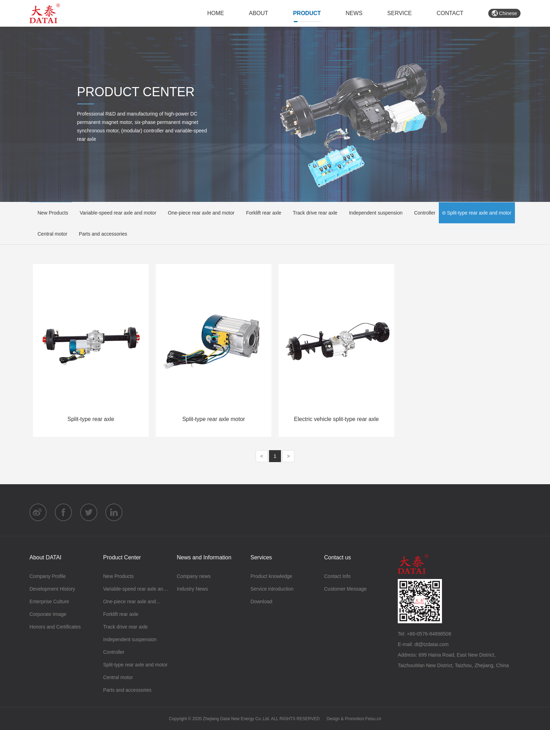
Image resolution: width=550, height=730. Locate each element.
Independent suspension (373, 213)
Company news (194, 576)
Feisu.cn (373, 718)
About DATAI (45, 557)
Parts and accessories (100, 234)
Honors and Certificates (55, 627)
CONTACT (450, 13)
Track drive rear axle (312, 213)
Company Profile (47, 576)
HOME (215, 13)
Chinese (504, 13)
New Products (50, 213)
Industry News (192, 589)
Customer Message (345, 589)
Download (261, 601)
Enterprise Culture (49, 601)
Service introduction (272, 589)
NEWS (354, 13)
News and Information (204, 557)
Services (261, 557)
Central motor (50, 234)
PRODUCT (307, 13)
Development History (52, 589)
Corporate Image (47, 614)
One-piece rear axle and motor (199, 213)
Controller (422, 213)
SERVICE (399, 13)
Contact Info (337, 576)
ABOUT (258, 13)
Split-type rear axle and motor (476, 213)
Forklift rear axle (261, 213)
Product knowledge (271, 576)
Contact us (337, 557)
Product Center (122, 557)
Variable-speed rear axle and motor (115, 213)
